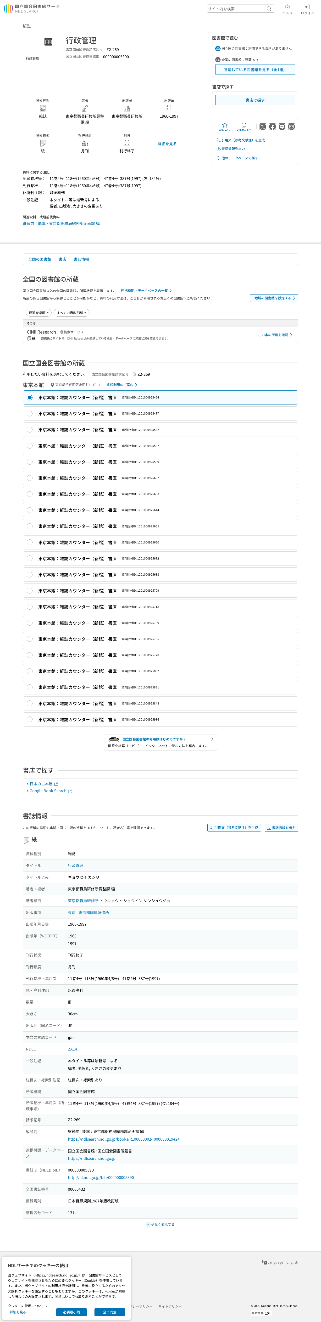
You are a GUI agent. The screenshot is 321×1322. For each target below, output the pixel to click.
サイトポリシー (170, 1306)
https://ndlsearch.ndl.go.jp (92, 1158)
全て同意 (109, 1312)
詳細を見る (167, 143)
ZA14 (72, 1049)
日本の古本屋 (44, 783)
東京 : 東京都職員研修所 (88, 912)
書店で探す (255, 100)
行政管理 (75, 865)
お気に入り (225, 126)
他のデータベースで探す (237, 158)
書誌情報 (81, 259)
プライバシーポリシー (136, 1306)
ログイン (307, 9)
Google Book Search (51, 790)
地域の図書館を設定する (276, 298)
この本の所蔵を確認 (276, 335)
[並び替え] (39, 313)
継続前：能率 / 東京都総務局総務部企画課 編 (61, 223)
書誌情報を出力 (230, 148)
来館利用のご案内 (123, 385)
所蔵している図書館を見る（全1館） (255, 69)
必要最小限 (71, 1312)
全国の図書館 (39, 259)
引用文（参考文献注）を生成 (240, 140)
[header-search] (240, 9)
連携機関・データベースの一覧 (147, 291)
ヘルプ (287, 9)
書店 (62, 259)
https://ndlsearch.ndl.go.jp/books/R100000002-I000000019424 (124, 1139)
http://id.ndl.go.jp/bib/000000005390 (101, 1177)
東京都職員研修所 (83, 900)
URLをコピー (244, 126)
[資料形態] (71, 313)
